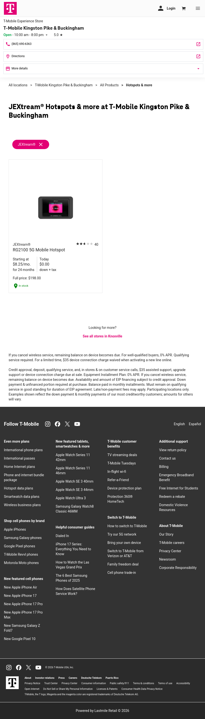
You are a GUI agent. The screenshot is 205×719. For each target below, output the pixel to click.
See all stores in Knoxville (102, 336)
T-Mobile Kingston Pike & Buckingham (64, 85)
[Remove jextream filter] (31, 144)
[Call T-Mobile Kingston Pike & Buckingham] (103, 44)
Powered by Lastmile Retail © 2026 (102, 711)
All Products (109, 85)
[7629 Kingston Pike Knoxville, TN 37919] (103, 56)
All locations (18, 85)
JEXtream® (26, 144)
